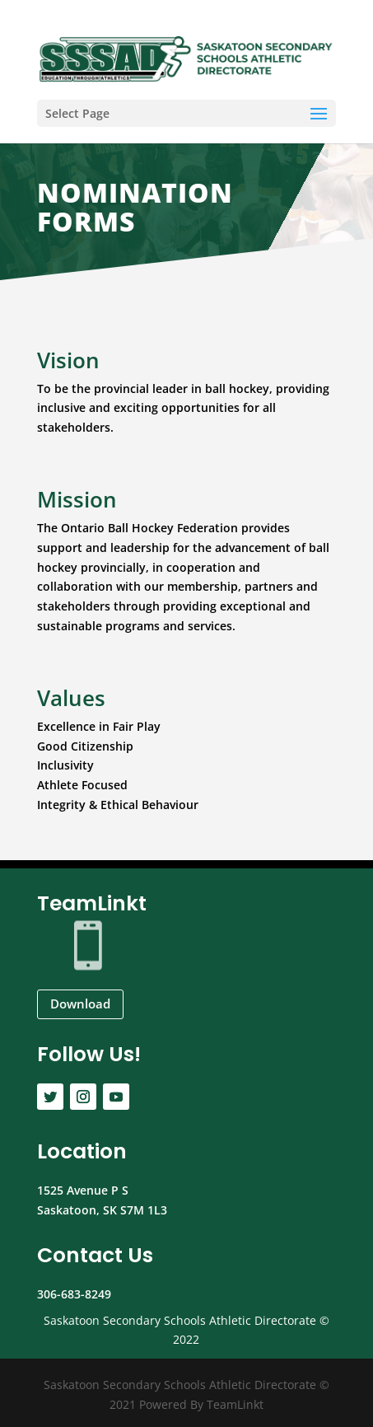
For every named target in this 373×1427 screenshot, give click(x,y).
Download (80, 1003)
